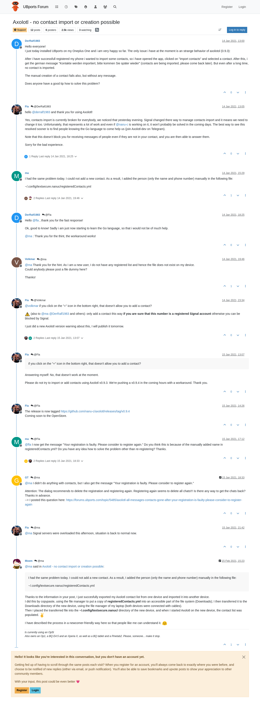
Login (35, 690)
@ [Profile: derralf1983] (41, 112)
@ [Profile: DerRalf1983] (59, 313)
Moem (28, 560)
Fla (27, 106)
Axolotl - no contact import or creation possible (72, 566)
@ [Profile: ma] (28, 236)
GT (27, 477)
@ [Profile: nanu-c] (122, 124)
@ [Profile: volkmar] (31, 306)
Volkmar (30, 259)
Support (20, 30)
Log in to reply (237, 29)
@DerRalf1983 (41, 106)
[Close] (244, 657)
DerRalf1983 (32, 40)
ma (27, 173)
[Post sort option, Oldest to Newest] (220, 30)
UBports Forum (36, 7)
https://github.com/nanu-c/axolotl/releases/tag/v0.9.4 (95, 411)
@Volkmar (38, 300)
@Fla (46, 214)
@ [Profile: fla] (36, 220)
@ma (41, 259)
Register (22, 690)
